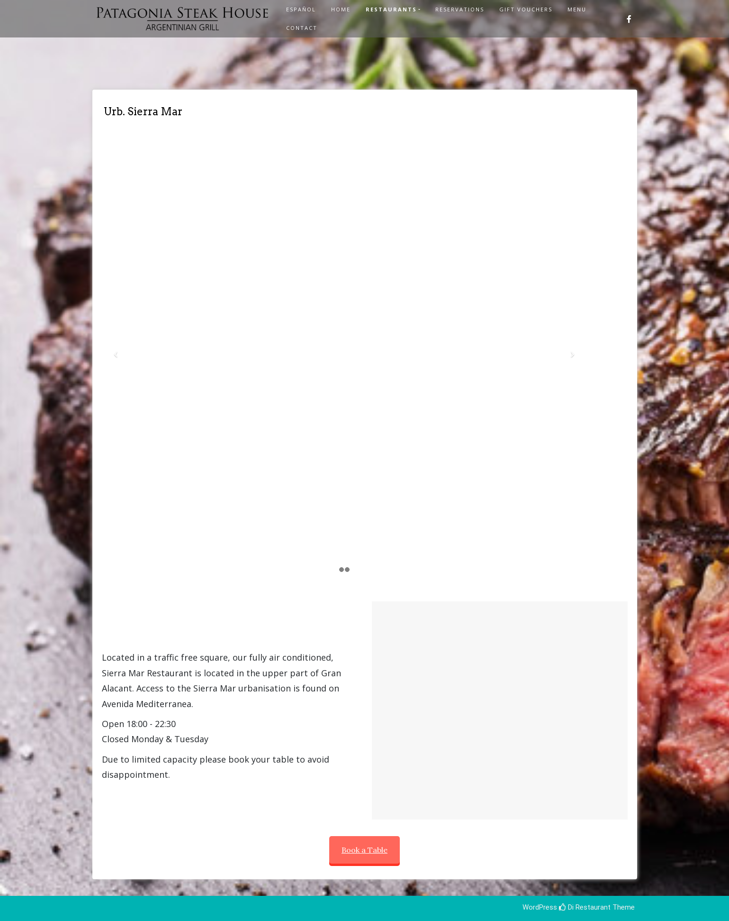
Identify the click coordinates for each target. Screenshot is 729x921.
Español (301, 9)
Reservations (459, 9)
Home (341, 9)
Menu (576, 9)
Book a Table (364, 850)
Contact (301, 27)
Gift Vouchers (525, 9)
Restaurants (391, 9)
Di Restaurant (585, 907)
